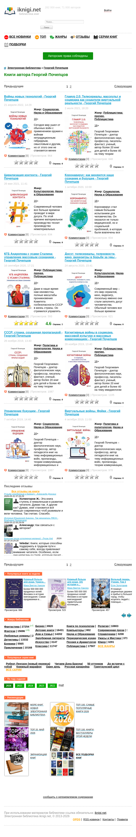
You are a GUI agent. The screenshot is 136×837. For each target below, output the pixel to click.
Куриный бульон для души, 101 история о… (76, 582)
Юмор (102, 642)
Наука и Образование (48, 112)
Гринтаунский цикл (106, 666)
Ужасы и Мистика (109, 638)
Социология (51, 109)
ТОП (43, 36)
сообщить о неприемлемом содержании (68, 796)
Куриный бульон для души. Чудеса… (35, 580)
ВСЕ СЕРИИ (14, 669)
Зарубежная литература (51, 638)
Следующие (123, 86)
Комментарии (16, 155)
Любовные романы (17, 635)
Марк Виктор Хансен (34, 585)
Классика (41, 646)
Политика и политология (46, 347)
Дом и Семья (44, 634)
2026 (8, 685)
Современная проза (111, 630)
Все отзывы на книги (26, 491)
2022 (52, 685)
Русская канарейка (77, 666)
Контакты (108, 819)
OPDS (76, 819)
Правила (122, 819)
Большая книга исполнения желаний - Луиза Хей (28, 538)
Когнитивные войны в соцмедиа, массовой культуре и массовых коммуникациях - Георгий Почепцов (91, 336)
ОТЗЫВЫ (83, 36)
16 (35, 119)
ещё (61, 685)
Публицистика (103, 119)
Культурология (44, 191)
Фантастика (12, 626)
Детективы (11, 639)
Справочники (107, 634)
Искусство (42, 642)
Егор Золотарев (119, 585)
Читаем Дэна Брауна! (69, 663)
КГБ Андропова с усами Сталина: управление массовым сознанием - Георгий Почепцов (30, 257)
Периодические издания (83, 638)
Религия (103, 626)
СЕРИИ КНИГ (108, 36)
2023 (41, 685)
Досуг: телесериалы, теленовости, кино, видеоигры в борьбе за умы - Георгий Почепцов (90, 257)
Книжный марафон (29, 666)
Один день (53, 666)
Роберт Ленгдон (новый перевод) (28, 663)
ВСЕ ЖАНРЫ (106, 646)
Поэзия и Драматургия (81, 642)
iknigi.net (100, 812)
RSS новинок (91, 819)
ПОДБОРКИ (17, 44)
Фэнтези (9, 631)
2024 (30, 685)
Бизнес (40, 626)
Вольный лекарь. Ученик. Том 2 (120, 580)
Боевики (9, 643)
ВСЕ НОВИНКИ (20, 36)
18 (35, 282)
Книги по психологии (80, 626)
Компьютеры (75, 630)
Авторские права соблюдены (68, 55)
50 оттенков (95, 663)
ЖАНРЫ (61, 36)
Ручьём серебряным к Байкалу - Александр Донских (30, 494)
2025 (19, 685)
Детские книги (44, 630)
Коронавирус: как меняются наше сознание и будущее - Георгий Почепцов (89, 178)
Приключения (13, 647)
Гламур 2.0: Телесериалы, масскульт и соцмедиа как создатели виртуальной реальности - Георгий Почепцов (93, 100)
